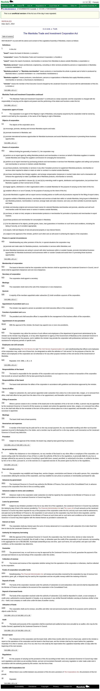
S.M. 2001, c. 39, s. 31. (24, 630)
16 (2, 658)
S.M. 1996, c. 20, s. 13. (10, 650)
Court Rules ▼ (54, 6)
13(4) (3, 608)
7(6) (3, 427)
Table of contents (7, 36)
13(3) (3, 595)
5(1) (3, 267)
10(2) (3, 494)
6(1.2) (4, 324)
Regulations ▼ (41, 6)
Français (96, 2)
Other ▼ (74, 6)
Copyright (44, 686)
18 (2, 678)
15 (2, 638)
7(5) (3, 418)
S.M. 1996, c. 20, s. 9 (10, 445)
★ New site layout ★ (9, 9)
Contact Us (67, 686)
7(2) (3, 383)
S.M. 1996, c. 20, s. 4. (10, 105)
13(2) (3, 584)
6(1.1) (4, 315)
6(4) (3, 360)
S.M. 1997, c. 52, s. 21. (23, 445)
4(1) (3, 150)
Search (20, 6)
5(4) (3, 294)
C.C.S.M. (33, 9)
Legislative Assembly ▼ (88, 6)
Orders (65, 6)
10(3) (3, 505)
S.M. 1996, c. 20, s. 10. (10, 465)
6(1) (3, 307)
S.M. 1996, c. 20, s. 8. (10, 365)
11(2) (3, 551)
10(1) (3, 483)
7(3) (3, 392)
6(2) (3, 332)
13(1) (3, 573)
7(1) (3, 372)
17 (2, 671)
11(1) (3, 536)
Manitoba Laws (7, 6)
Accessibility (19, 686)
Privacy (56, 686)
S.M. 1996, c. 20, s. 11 (10, 615)
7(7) (3, 440)
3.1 (3, 124)
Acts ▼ (29, 6)
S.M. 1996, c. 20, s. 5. (10, 143)
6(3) (3, 348)
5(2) (3, 277)
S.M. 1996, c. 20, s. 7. (10, 299)
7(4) (3, 403)
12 (2, 562)
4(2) (3, 241)
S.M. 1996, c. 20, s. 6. (10, 259)
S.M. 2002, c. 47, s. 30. (24, 615)
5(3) (3, 286)
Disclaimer (32, 686)
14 (2, 623)
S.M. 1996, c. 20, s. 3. (10, 90)
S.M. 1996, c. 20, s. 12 (10, 630)
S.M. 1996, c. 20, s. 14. (10, 683)
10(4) (3, 525)
